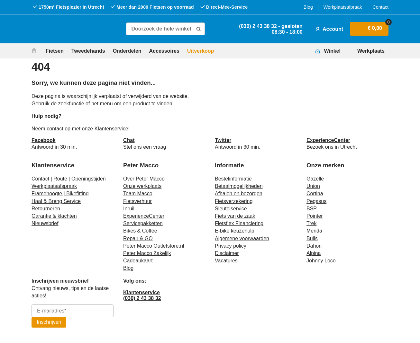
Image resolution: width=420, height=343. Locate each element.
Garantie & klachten (54, 216)
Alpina (313, 253)
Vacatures (226, 260)
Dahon (314, 246)
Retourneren (46, 208)
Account (328, 28)
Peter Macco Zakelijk (147, 253)
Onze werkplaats (142, 186)
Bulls (312, 238)
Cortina (314, 193)
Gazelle (315, 178)
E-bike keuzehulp (234, 230)
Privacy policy (230, 246)
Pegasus (316, 201)
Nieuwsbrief (45, 223)
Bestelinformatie (233, 178)
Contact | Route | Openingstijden (69, 178)
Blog (308, 7)
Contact (380, 7)
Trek (311, 223)
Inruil (128, 208)
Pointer (314, 216)
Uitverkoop (200, 51)
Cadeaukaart (138, 260)
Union (313, 186)
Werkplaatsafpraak (343, 7)
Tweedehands (88, 51)
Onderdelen (127, 51)
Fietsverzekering (233, 201)
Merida (314, 230)
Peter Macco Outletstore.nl (153, 246)
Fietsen (55, 51)
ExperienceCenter (143, 216)
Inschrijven (49, 322)
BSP (311, 208)
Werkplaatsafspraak (54, 186)
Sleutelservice (231, 208)
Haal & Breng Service (56, 201)
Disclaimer (227, 253)
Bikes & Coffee (140, 230)
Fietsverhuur (137, 201)
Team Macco (137, 193)
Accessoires (164, 51)
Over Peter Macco (144, 178)
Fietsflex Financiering (239, 223)
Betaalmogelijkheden (239, 186)
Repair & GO (138, 238)
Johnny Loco (321, 260)
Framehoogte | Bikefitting (60, 193)
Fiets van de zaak (235, 216)
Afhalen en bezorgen (238, 193)
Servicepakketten (143, 223)
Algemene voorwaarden (242, 238)
